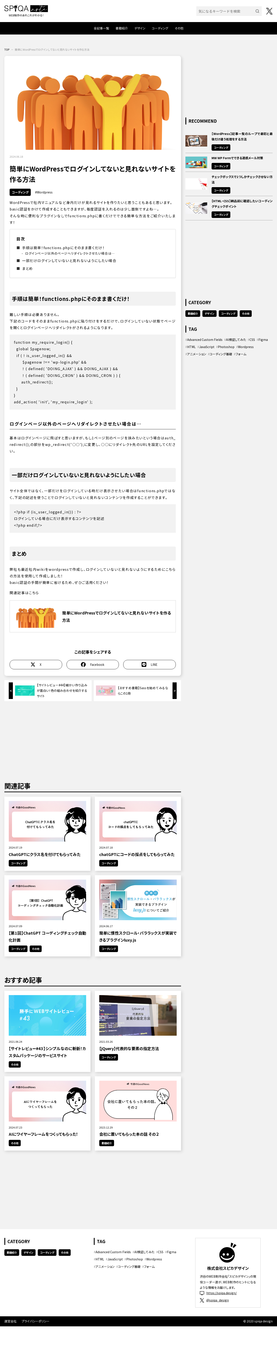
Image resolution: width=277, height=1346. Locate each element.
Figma (263, 339)
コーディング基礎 (221, 354)
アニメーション (196, 354)
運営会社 (10, 1321)
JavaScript (206, 347)
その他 (179, 28)
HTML (191, 347)
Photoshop (226, 347)
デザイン (139, 28)
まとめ (27, 268)
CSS (252, 339)
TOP (7, 49)
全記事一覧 (101, 28)
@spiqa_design (214, 1300)
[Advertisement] (92, 740)
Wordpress (45, 192)
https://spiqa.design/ (218, 1293)
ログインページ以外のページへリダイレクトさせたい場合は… (70, 253)
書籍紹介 (122, 28)
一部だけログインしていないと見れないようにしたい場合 (69, 260)
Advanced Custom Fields (204, 339)
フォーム (241, 354)
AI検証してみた (236, 339)
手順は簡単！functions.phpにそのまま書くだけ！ (63, 247)
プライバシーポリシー (36, 1321)
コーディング (160, 28)
